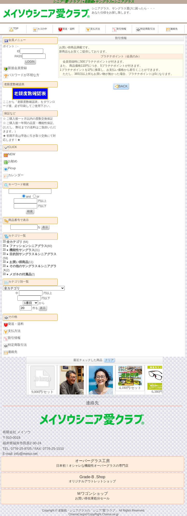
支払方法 (93, 29)
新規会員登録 (15, 68)
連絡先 (172, 29)
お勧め (10, 161)
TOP (13, 29)
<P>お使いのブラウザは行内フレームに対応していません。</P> (94, 379)
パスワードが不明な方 (21, 75)
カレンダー (14, 175)
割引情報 (119, 29)
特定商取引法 (145, 29)
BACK (121, 86)
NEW (9, 154)
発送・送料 (66, 29)
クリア (109, 360)
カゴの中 (40, 29)
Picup (10, 168)
